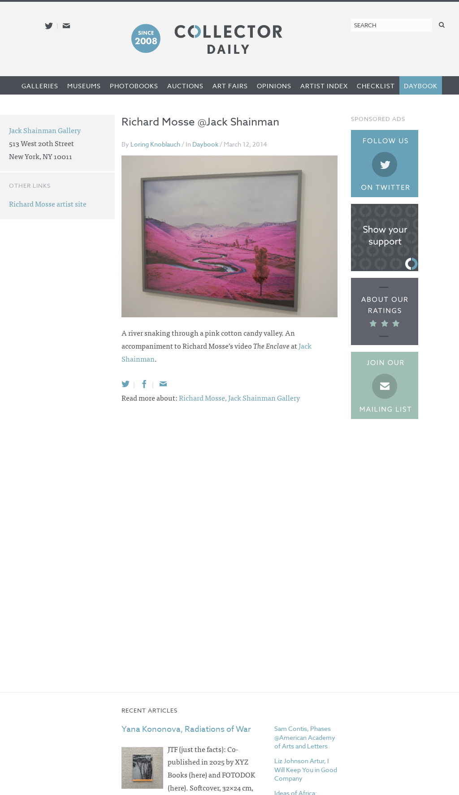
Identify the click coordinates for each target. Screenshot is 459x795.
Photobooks (134, 86)
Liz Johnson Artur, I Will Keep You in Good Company (305, 769)
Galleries (40, 86)
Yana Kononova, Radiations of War (186, 729)
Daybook (420, 86)
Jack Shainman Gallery (264, 397)
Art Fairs (230, 86)
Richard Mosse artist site (48, 203)
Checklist (376, 86)
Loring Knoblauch (155, 144)
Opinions (274, 86)
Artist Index (324, 86)
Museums (84, 86)
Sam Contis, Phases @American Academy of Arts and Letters (304, 737)
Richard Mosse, (203, 397)
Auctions (185, 86)
